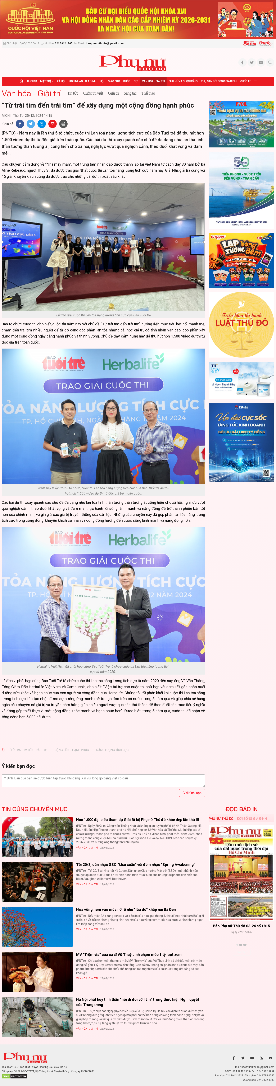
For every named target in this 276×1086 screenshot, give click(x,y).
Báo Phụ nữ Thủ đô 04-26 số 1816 (241, 926)
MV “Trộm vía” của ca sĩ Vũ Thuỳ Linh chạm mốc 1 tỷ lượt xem (129, 954)
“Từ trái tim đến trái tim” (28, 750)
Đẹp (136, 81)
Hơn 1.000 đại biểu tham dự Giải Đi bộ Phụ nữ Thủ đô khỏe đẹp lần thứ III (137, 819)
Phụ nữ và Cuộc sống (183, 81)
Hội (102, 81)
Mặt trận (46, 81)
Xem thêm (242, 952)
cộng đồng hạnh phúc (72, 750)
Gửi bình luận (192, 793)
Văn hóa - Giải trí (153, 81)
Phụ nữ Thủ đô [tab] (221, 818)
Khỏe (126, 81)
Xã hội (61, 81)
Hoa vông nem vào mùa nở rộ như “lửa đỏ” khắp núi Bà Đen (126, 909)
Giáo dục (114, 81)
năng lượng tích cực (112, 750)
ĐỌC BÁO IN (241, 809)
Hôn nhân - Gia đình (82, 81)
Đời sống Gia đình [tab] (252, 818)
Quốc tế (245, 81)
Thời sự (32, 81)
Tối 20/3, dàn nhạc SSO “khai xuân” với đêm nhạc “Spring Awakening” (135, 864)
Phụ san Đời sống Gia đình (219, 81)
